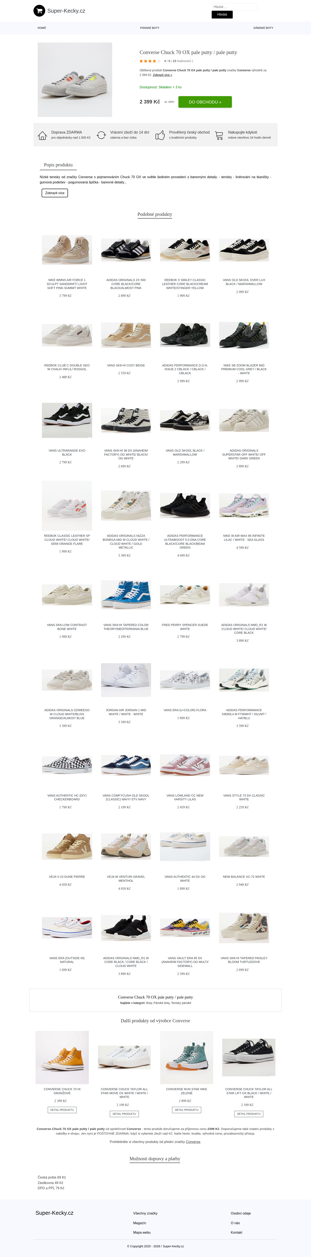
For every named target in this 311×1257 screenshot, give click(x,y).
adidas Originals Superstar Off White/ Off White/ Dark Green (244, 454)
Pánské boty (149, 27)
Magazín (139, 1223)
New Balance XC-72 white (244, 876)
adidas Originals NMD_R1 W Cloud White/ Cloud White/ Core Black (244, 628)
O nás (235, 1223)
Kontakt (236, 1232)
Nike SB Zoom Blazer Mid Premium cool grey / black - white (244, 369)
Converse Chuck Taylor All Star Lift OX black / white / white (248, 1093)
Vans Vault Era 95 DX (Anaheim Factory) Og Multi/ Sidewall (185, 962)
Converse (244, 70)
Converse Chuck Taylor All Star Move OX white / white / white (124, 1093)
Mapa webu (142, 1232)
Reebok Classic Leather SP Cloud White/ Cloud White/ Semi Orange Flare (67, 539)
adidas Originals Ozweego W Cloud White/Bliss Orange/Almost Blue (67, 714)
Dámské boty (263, 27)
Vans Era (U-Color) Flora (185, 710)
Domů (42, 27)
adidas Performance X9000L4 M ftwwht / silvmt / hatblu (244, 714)
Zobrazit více (55, 193)
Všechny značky (145, 1213)
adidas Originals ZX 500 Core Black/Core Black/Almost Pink (126, 283)
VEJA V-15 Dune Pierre (67, 876)
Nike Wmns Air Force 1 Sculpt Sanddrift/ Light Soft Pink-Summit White (67, 283)
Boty (149, 1003)
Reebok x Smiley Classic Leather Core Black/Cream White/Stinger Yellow (185, 283)
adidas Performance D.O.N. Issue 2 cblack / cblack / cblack (185, 369)
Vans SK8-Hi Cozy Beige (126, 365)
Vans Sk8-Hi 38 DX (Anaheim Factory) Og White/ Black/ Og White (126, 454)
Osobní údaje (241, 1213)
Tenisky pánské (181, 1003)
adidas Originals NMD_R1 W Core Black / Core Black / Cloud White (126, 962)
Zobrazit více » (162, 75)
